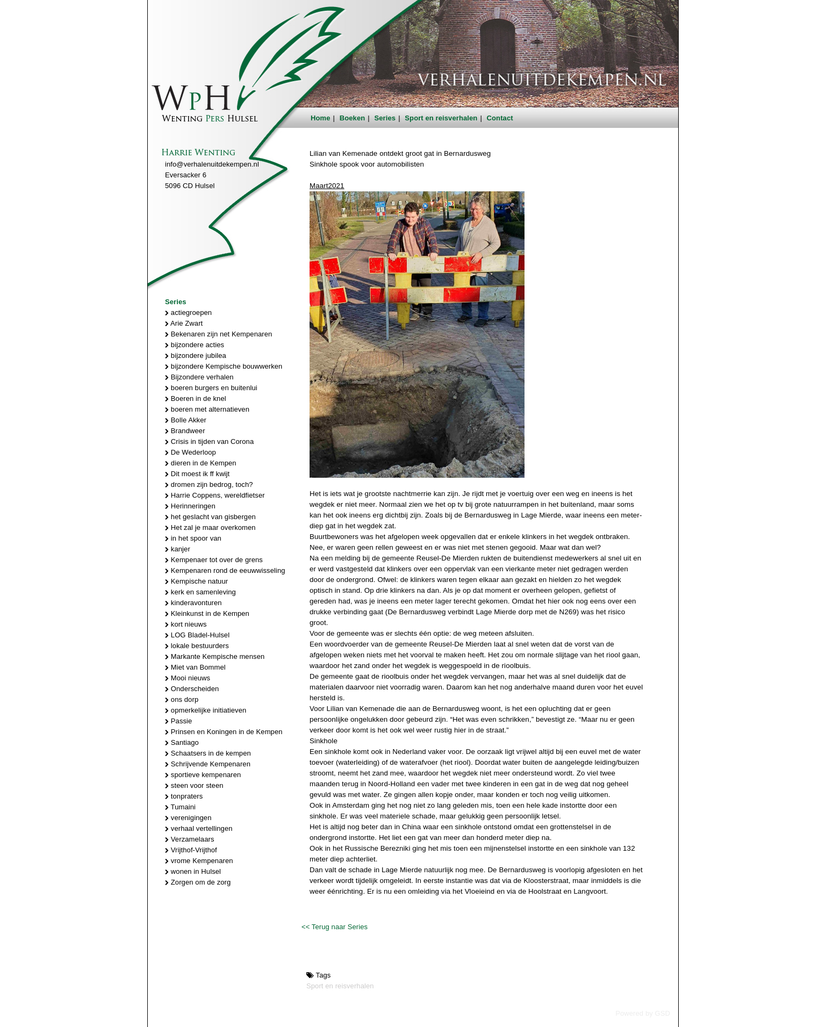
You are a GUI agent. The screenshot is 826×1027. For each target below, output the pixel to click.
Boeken (352, 118)
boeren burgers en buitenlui (211, 388)
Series (385, 118)
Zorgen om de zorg (198, 882)
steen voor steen (194, 785)
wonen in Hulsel (193, 871)
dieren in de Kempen (200, 463)
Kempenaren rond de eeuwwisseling (225, 570)
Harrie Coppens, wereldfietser (215, 495)
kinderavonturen (193, 603)
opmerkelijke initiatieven (205, 710)
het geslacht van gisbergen (210, 517)
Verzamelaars (189, 839)
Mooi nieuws (187, 678)
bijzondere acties (194, 345)
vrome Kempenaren (199, 861)
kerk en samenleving (200, 592)
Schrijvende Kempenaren (207, 764)
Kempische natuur (196, 581)
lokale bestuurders (197, 646)
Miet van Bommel (195, 667)
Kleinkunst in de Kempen (207, 613)
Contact (500, 118)
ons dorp (181, 699)
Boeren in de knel (195, 398)
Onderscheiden (192, 689)
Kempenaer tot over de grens (214, 560)
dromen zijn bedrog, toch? (209, 484)
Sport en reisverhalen (441, 118)
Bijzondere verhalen (199, 377)
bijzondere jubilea (195, 355)
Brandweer (185, 431)
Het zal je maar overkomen (210, 527)
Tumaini (180, 807)
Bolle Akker (185, 420)
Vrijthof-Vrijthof (191, 850)
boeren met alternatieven (207, 409)
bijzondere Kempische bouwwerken (223, 366)
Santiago (182, 742)
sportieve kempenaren (203, 775)
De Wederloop (190, 452)
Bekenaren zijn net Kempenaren (218, 334)
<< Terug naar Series (334, 927)
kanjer (177, 549)
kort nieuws (186, 624)
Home (321, 118)
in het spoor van (193, 538)
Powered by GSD (642, 1013)
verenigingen (188, 818)
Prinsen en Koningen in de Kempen (224, 732)
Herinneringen (190, 506)
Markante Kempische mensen (214, 656)
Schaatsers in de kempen (208, 753)
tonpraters (184, 796)
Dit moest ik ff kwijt (197, 474)
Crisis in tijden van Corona (209, 441)
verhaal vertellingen (199, 828)
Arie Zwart (184, 323)
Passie (178, 721)
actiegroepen (188, 312)
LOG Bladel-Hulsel (197, 635)
